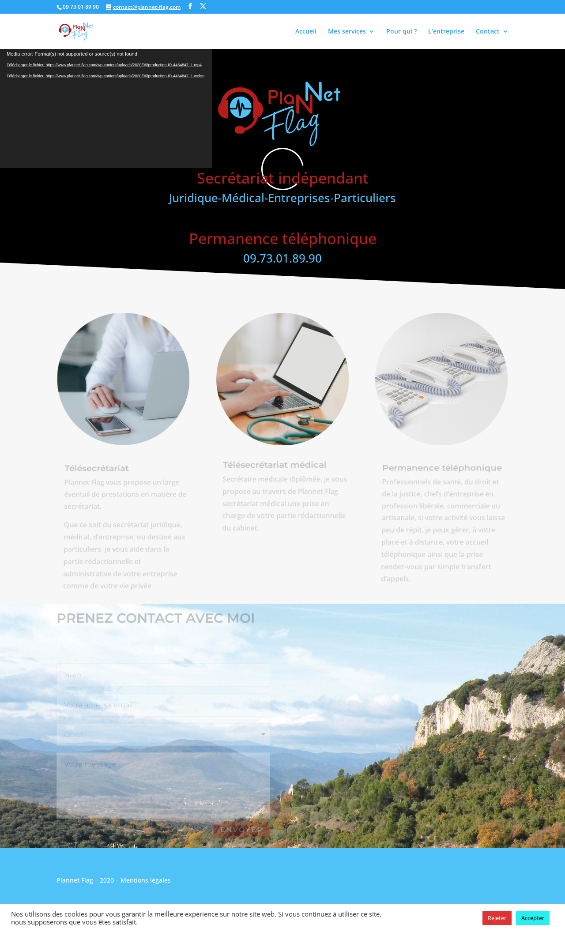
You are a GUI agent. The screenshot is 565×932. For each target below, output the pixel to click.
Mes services (347, 31)
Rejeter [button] (497, 918)
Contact (488, 31)
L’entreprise (446, 31)
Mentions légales (146, 880)
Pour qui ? (401, 31)
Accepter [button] (532, 918)
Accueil (305, 31)
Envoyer (241, 830)
